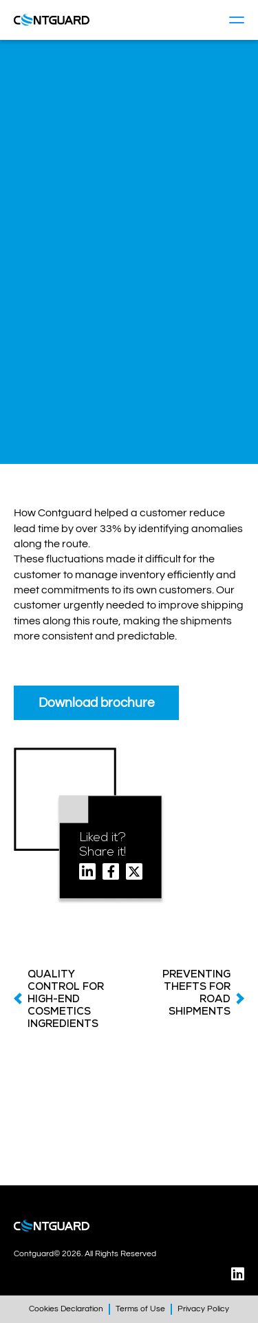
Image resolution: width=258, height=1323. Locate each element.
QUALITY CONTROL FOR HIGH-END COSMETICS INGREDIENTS (66, 999)
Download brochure (97, 703)
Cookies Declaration (66, 1308)
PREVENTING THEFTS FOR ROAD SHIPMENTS (196, 992)
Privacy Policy (203, 1308)
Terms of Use (140, 1308)
